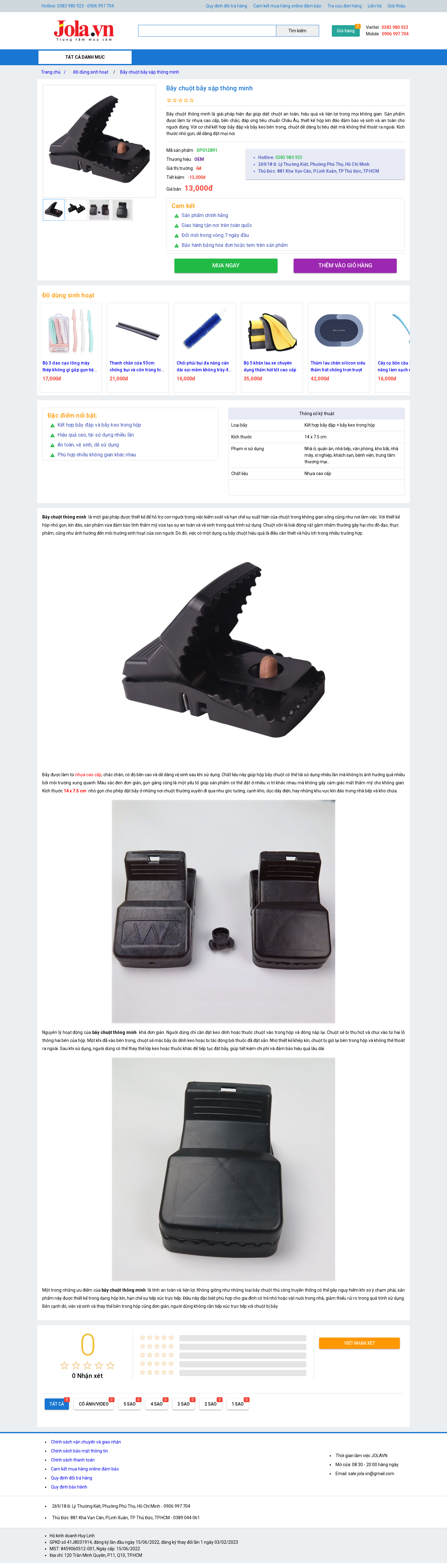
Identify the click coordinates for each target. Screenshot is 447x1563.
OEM (199, 159)
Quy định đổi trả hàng (226, 5)
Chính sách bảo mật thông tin (79, 1450)
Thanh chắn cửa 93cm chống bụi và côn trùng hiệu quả (138, 366)
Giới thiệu (396, 5)
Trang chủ (54, 72)
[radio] (64, 1365)
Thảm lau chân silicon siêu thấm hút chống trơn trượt (338, 366)
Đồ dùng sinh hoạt (90, 72)
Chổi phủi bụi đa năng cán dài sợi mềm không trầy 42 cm (204, 366)
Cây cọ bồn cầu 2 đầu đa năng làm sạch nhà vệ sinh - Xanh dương (405, 366)
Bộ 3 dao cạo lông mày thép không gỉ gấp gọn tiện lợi (70, 366)
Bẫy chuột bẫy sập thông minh (149, 72)
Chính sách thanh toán (73, 1459)
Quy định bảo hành (69, 1486)
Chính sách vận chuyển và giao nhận (86, 1441)
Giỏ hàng (346, 30)
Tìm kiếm (297, 30)
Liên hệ (375, 5)
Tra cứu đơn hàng (344, 5)
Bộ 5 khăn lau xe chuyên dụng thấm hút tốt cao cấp (270, 366)
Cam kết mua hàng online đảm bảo (287, 5)
